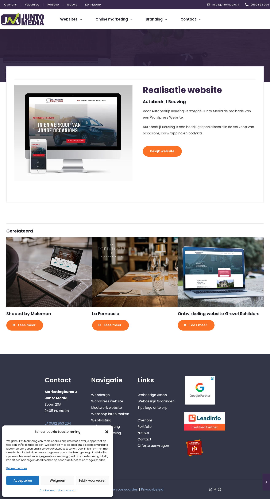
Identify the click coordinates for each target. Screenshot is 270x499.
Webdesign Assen (152, 394)
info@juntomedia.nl (225, 5)
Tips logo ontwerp (152, 407)
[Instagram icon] (219, 489)
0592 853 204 (260, 5)
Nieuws (143, 433)
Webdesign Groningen (156, 401)
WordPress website (107, 401)
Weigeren (57, 480)
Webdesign (100, 394)
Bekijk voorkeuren (92, 480)
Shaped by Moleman (28, 314)
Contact (144, 439)
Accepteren (23, 480)
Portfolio (145, 426)
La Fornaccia (105, 314)
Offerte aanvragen (153, 445)
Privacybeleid (67, 490)
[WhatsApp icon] (210, 489)
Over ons (145, 420)
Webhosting (101, 420)
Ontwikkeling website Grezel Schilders (218, 314)
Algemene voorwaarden (118, 489)
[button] (107, 432)
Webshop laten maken (110, 414)
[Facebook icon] (215, 489)
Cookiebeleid (48, 490)
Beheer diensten (16, 468)
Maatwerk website (106, 407)
